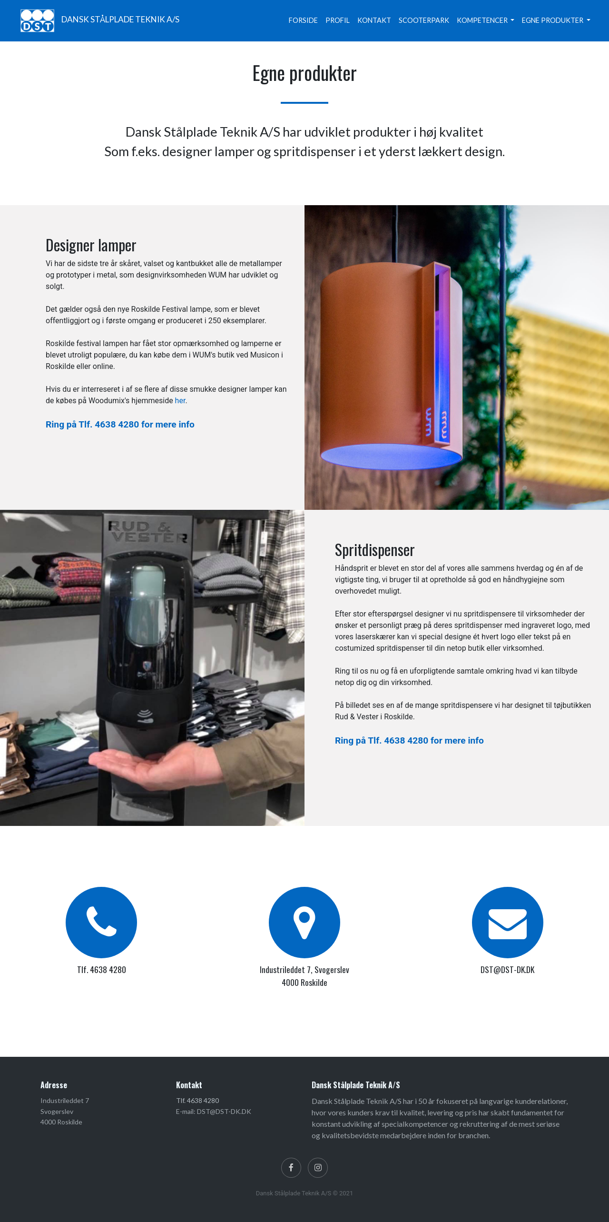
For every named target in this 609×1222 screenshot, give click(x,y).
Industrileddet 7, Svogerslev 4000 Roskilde (304, 975)
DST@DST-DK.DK (507, 969)
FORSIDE (303, 20)
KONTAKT (374, 20)
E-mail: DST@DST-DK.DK (213, 1111)
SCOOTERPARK (424, 20)
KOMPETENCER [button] (483, 20)
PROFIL (337, 20)
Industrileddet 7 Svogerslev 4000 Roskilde (64, 1111)
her (180, 400)
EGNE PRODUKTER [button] (553, 20)
